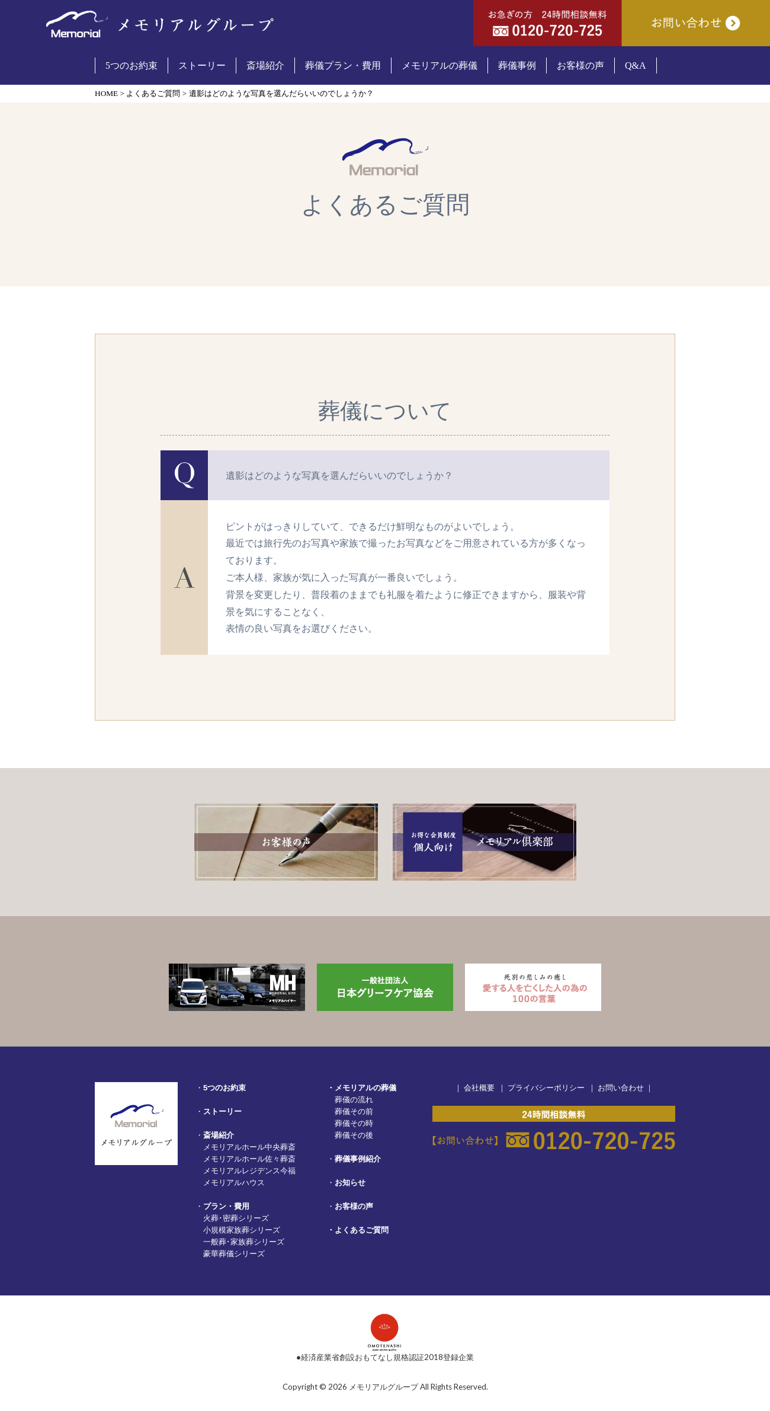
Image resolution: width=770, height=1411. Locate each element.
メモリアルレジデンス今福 (249, 1170)
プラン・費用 (226, 1206)
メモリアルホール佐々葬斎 (249, 1158)
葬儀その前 (354, 1111)
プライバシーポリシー (546, 1087)
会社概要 (479, 1087)
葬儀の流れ (354, 1099)
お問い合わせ (621, 1087)
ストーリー (222, 1111)
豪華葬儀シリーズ (234, 1253)
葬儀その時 (354, 1123)
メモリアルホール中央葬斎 (249, 1146)
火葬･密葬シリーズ (236, 1218)
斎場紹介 (218, 1135)
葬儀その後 (354, 1135)
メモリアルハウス (234, 1182)
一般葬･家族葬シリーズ (243, 1241)
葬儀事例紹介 (358, 1158)
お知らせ (350, 1182)
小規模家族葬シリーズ (241, 1229)
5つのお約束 (224, 1087)
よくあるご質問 (362, 1230)
